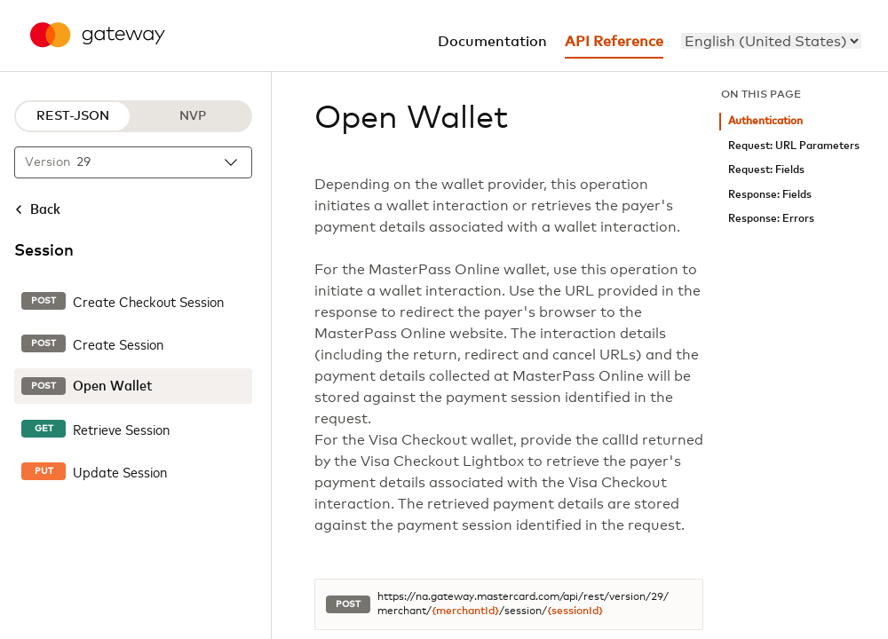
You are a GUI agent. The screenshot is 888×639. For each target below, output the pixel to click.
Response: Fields (770, 195)
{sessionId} (575, 611)
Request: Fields (766, 170)
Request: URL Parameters (794, 146)
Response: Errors (771, 219)
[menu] (771, 41)
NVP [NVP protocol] (192, 116)
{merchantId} (465, 611)
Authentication (765, 121)
